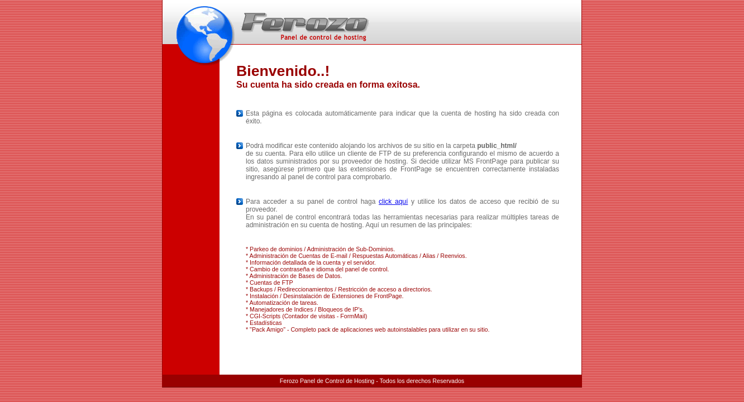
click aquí (393, 201)
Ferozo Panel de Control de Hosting (327, 380)
